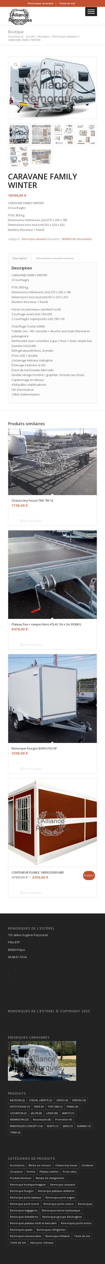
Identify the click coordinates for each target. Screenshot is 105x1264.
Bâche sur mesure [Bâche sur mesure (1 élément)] (40, 1165)
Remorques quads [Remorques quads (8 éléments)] (21, 1229)
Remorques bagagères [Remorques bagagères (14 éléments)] (24, 1210)
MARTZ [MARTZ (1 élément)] (68, 1113)
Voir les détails (31, 521)
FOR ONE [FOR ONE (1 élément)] (55, 1106)
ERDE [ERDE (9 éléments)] (39, 1106)
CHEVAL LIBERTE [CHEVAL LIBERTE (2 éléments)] (40, 1100)
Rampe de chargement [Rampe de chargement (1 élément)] (50, 1178)
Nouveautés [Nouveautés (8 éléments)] (42, 1119)
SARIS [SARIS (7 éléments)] (67, 1126)
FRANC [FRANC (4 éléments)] (72, 1106)
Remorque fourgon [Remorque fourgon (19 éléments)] (22, 1191)
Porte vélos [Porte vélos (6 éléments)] (70, 1171)
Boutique (16, 31)
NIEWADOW (69, 239)
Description (20, 258)
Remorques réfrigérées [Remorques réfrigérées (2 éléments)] (51, 1229)
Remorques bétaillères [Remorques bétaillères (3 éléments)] (24, 1216)
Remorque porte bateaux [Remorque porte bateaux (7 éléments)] (25, 1197)
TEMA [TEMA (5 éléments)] (15, 1132)
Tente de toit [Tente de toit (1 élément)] (82, 1236)
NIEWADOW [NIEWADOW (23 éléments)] (19, 1119)
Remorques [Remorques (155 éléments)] (85, 1203)
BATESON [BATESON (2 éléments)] (17, 1100)
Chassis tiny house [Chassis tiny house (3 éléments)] (66, 1165)
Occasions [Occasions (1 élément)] (16, 1171)
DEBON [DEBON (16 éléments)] (79, 1100)
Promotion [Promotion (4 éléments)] (63, 1119)
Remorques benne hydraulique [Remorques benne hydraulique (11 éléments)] (61, 1210)
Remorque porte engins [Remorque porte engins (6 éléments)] (60, 1197)
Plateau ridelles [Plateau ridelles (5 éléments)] (49, 1171)
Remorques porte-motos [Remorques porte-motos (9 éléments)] (76, 1223)
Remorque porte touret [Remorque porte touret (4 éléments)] (24, 1203)
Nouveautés (84, 239)
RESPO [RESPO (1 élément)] (52, 1126)
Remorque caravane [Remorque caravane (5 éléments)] (62, 1184)
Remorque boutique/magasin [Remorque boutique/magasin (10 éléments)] (28, 1184)
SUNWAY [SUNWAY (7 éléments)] (84, 1126)
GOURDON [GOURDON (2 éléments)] (18, 1113)
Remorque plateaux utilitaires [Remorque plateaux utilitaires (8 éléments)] (56, 1191)
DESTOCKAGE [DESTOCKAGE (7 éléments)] (20, 1106)
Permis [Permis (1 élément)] (31, 1171)
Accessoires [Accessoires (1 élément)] (17, 1165)
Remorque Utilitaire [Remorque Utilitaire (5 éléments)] (57, 1236)
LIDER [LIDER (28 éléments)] (52, 1113)
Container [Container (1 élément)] (88, 1165)
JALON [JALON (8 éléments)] (36, 1113)
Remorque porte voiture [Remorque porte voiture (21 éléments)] (58, 1203)
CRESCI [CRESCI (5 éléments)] (62, 1100)
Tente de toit (67, 3)
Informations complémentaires (55, 258)
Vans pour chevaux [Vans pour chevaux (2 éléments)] (41, 1242)
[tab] (19, 258)
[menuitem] (40, 3)
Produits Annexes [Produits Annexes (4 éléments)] (20, 1178)
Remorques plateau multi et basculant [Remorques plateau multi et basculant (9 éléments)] (33, 1223)
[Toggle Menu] (91, 11)
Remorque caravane (40, 3)
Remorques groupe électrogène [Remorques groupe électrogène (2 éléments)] (62, 1216)
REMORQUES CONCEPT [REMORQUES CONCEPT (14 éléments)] (26, 1126)
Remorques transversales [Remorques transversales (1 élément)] (25, 1236)
